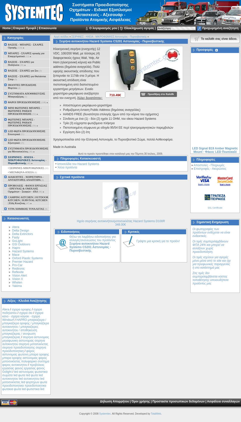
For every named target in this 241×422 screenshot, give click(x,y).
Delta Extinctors (22, 234)
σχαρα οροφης (21, 309)
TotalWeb (156, 413)
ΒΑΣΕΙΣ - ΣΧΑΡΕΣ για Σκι (25, 70)
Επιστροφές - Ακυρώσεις (210, 168)
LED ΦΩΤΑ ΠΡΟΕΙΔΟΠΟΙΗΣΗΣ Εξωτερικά (26, 141)
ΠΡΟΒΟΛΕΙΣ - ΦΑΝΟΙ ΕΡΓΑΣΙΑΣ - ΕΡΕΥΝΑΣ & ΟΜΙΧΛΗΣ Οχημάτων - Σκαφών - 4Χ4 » (27, 188)
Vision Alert (19, 275)
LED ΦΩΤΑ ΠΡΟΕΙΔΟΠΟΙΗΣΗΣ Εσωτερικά (26, 133)
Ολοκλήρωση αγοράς (139, 28)
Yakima (17, 286)
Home (6, 28)
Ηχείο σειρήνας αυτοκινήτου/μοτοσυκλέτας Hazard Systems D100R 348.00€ (121, 222)
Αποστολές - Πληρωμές (209, 165)
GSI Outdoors (21, 244)
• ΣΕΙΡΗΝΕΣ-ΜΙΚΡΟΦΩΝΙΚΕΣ (27, 167)
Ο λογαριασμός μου (103, 28)
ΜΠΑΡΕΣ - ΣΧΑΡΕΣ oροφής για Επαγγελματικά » (26, 55)
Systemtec (105, 413)
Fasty (15, 237)
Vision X (17, 279)
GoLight (17, 241)
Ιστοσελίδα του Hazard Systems (78, 164)
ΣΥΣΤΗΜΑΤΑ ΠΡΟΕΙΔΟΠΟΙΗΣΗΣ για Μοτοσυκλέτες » (28, 150)
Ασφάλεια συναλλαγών (223, 401)
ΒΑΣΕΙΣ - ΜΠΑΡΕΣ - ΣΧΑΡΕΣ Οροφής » (25, 46)
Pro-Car (17, 265)
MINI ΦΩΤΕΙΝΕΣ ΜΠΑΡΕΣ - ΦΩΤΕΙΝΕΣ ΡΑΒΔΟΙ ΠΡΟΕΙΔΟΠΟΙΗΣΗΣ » (25, 110)
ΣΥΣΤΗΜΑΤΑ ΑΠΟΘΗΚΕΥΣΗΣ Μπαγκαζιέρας (26, 95)
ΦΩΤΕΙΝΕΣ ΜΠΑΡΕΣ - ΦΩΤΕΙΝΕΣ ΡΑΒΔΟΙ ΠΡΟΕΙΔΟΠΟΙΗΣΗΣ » (23, 122)
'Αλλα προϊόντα (67, 167)
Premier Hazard (22, 261)
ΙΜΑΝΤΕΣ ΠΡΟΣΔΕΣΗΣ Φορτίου (22, 86)
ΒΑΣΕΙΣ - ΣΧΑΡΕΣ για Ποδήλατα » (21, 63)
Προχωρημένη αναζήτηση (220, 28)
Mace (15, 255)
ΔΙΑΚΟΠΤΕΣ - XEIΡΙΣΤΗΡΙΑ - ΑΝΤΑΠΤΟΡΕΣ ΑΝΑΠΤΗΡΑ (26, 178)
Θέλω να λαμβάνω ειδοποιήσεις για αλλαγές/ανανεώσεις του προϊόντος (92, 243)
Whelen (17, 282)
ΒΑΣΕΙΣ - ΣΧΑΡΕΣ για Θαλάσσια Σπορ (27, 78)
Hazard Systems (23, 251)
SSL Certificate (215, 208)
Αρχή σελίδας (61, 36)
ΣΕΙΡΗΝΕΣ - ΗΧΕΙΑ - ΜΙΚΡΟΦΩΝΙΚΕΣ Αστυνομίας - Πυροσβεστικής (109, 36)
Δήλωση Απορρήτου (114, 401)
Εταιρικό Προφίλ (24, 28)
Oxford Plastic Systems (27, 258)
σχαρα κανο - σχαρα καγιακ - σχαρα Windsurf (22, 316)
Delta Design (20, 230)
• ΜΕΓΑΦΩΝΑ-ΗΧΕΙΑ (22, 172)
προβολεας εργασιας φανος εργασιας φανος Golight (23, 368)
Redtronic (18, 268)
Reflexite (18, 272)
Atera (15, 227)
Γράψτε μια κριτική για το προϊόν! (158, 241)
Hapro (16, 248)
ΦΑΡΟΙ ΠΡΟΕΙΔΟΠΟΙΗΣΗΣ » (28, 102)
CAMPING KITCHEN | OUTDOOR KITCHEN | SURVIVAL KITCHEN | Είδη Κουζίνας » (28, 200)
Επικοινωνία (48, 28)
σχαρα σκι (26, 313)
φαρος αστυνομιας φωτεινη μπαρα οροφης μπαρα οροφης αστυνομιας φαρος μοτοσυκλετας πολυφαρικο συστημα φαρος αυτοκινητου (25, 358)
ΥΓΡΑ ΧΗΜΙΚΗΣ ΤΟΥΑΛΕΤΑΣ (27, 208)
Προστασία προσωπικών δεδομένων (179, 401)
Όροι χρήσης (140, 401)
